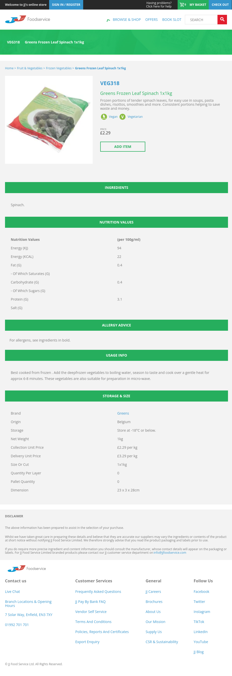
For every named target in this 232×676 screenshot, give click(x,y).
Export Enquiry (87, 641)
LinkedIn (201, 631)
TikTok (199, 621)
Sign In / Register (66, 5)
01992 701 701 (17, 624)
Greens (123, 413)
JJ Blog (199, 651)
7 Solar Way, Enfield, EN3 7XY (28, 614)
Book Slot (171, 19)
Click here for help (158, 4)
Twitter (199, 601)
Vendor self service (91, 611)
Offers (151, 19)
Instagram (202, 611)
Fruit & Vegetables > (31, 68)
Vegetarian (135, 117)
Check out (220, 5)
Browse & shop (127, 19)
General (153, 581)
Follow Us (203, 581)
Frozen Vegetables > (60, 68)
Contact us (15, 581)
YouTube (201, 641)
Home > (10, 68)
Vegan (113, 117)
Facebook (201, 591)
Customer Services (93, 581)
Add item (122, 146)
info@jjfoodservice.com (170, 552)
